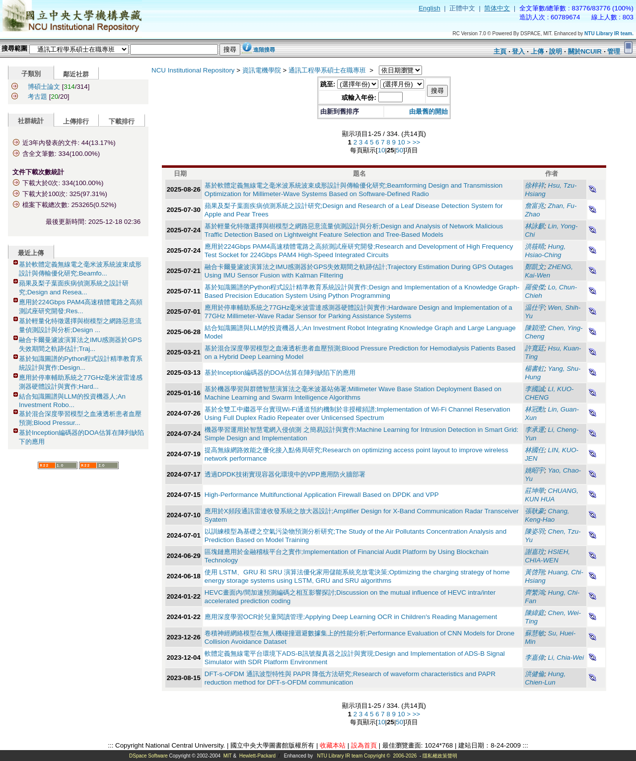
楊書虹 (534, 368)
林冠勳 (534, 409)
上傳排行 (76, 121)
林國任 (534, 450)
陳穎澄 (534, 328)
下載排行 (122, 121)
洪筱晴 (534, 246)
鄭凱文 (534, 267)
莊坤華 (534, 490)
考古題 (37, 96)
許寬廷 (534, 348)
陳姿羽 (534, 531)
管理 (613, 51)
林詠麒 (534, 226)
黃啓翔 (534, 572)
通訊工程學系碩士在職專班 (328, 70)
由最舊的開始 (428, 111)
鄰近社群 (76, 74)
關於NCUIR (585, 51)
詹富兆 (534, 205)
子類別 (31, 73)
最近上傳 (31, 253)
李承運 (534, 429)
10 (401, 142)
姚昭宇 (534, 470)
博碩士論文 (44, 86)
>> (417, 142)
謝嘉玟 (534, 551)
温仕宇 (534, 307)
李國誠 (534, 389)
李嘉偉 (534, 657)
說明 (555, 51)
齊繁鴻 (534, 592)
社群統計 (31, 121)
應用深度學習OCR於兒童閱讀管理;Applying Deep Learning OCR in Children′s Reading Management (351, 617)
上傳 (537, 51)
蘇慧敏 (534, 633)
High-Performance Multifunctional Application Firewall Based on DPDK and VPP (322, 494)
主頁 (500, 51)
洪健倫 (534, 674)
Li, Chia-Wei (566, 657)
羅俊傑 (534, 287)
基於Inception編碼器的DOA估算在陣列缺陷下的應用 (280, 372)
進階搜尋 (264, 50)
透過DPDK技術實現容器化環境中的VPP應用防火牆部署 (285, 474)
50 (399, 150)
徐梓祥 (534, 185)
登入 (518, 51)
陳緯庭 (534, 613)
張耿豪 (534, 511)
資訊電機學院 (261, 70)
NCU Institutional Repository (192, 70)
